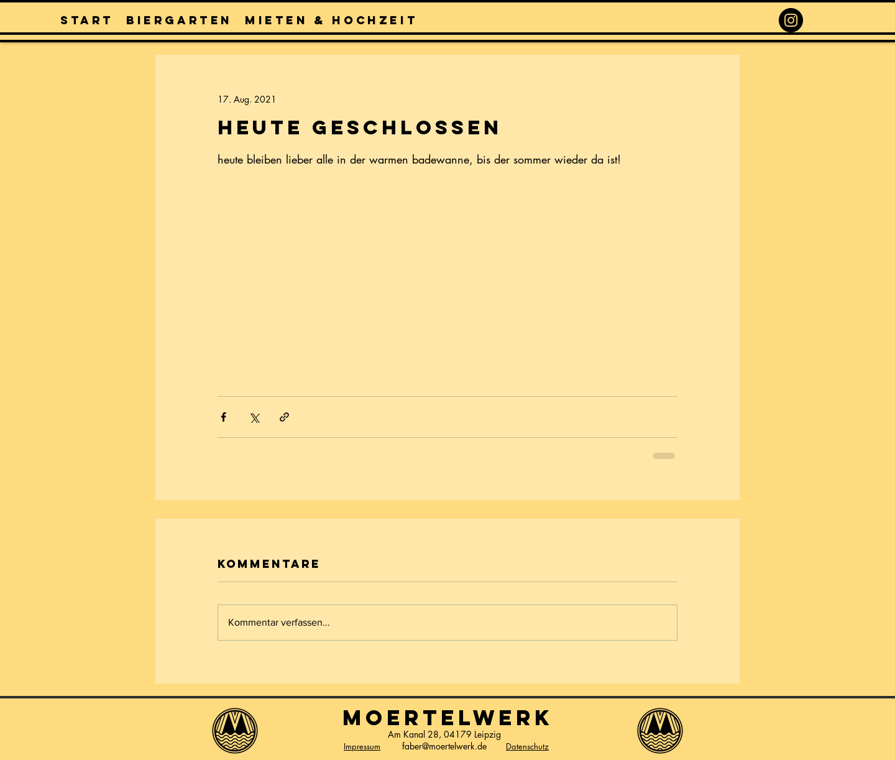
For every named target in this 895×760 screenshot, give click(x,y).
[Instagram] (791, 20)
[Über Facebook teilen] (223, 417)
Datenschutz (527, 746)
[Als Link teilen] (284, 417)
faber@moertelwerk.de (444, 746)
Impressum (362, 746)
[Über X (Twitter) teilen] (254, 417)
